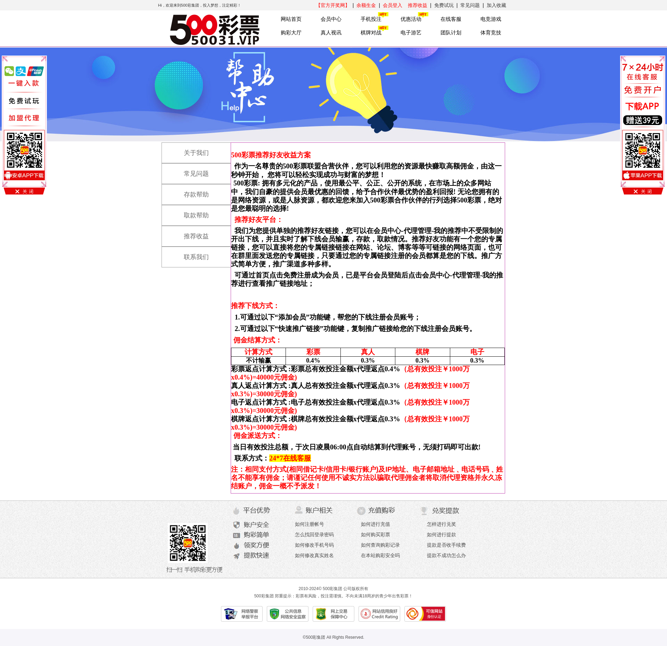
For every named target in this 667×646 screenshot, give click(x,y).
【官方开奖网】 (333, 5)
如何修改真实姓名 (314, 555)
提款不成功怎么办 (446, 555)
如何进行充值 (375, 524)
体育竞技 (490, 32)
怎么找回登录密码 (314, 534)
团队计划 (450, 32)
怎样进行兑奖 (441, 524)
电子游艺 (411, 32)
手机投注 (371, 19)
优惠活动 (411, 19)
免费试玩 (444, 5)
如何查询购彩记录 (380, 545)
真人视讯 (331, 32)
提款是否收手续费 (446, 545)
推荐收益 (417, 5)
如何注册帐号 (309, 524)
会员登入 (392, 5)
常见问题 (470, 5)
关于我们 (189, 150)
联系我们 (189, 254)
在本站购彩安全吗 (380, 555)
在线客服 (450, 19)
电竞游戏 (490, 19)
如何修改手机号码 (314, 545)
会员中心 (331, 19)
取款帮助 (189, 212)
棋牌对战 (371, 32)
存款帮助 (189, 191)
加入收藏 (496, 5)
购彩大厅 (291, 32)
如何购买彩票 (375, 534)
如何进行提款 (441, 534)
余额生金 (366, 5)
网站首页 (291, 19)
